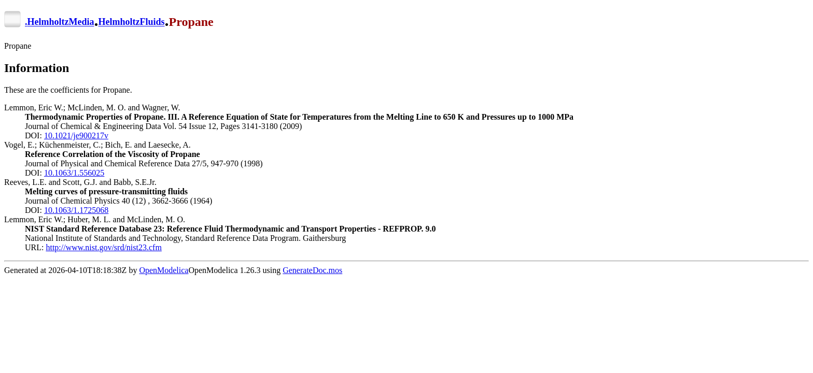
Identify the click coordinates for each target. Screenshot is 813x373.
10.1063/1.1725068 (76, 210)
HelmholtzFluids (131, 22)
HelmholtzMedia (60, 22)
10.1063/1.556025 (74, 172)
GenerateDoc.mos (312, 270)
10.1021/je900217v (76, 135)
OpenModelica (163, 270)
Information (36, 68)
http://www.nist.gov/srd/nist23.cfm (103, 247)
